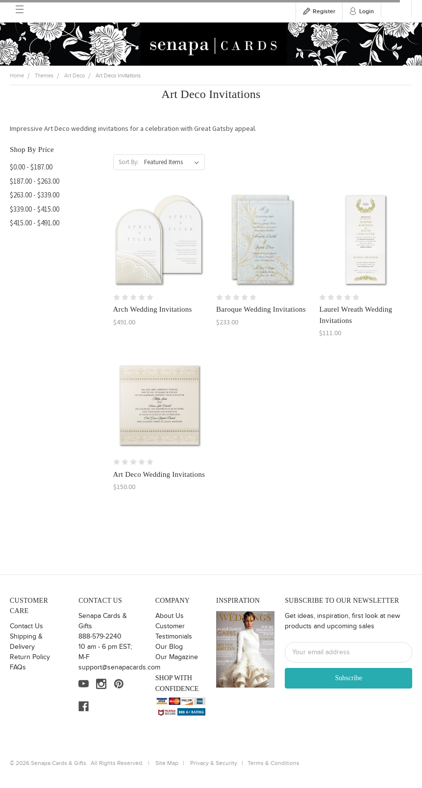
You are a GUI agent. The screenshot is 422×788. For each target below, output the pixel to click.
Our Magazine (176, 657)
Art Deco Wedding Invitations (159, 474)
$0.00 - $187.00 (31, 167)
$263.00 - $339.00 (34, 194)
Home (17, 76)
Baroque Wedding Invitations (261, 309)
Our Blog (169, 647)
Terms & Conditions (273, 763)
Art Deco (74, 76)
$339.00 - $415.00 (34, 209)
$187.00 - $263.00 (34, 181)
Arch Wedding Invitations (152, 309)
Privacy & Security (213, 763)
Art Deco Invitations (118, 76)
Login (366, 11)
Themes (44, 76)
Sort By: (129, 162)
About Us (169, 616)
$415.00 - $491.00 (34, 222)
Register (324, 11)
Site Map (166, 763)
